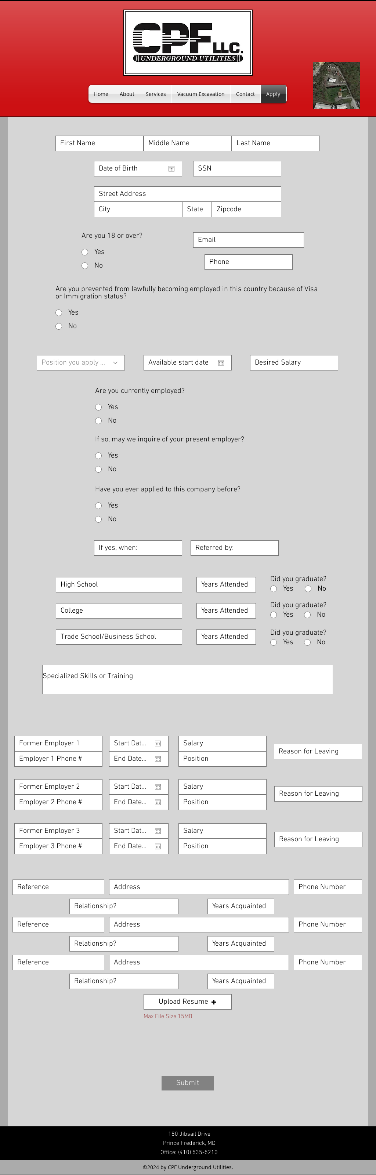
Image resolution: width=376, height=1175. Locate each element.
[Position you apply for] (81, 362)
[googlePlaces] (336, 85)
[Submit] (188, 1083)
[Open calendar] (171, 169)
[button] (188, 1002)
